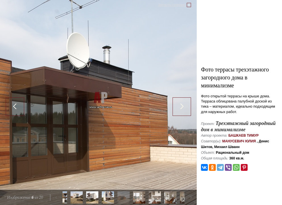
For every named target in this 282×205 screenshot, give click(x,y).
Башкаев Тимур (243, 136)
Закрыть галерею (171, 5)
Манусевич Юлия (239, 141)
